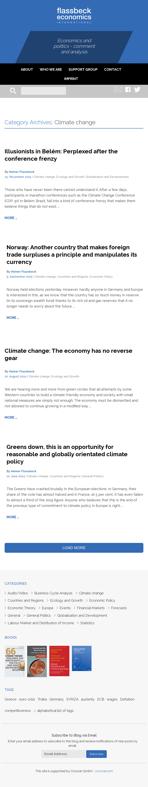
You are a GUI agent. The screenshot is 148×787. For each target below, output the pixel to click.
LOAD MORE (74, 548)
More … (11, 218)
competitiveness (18, 711)
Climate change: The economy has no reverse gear (68, 354)
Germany (56, 699)
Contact (112, 69)
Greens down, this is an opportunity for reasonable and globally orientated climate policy (67, 454)
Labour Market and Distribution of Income (41, 623)
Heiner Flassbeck (21, 172)
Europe (47, 608)
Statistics (87, 623)
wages (112, 699)
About (27, 69)
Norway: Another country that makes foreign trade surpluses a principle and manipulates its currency (72, 254)
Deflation (127, 699)
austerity (88, 699)
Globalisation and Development (107, 177)
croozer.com (104, 771)
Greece (11, 699)
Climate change (44, 177)
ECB (100, 699)
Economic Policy (101, 276)
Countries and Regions (72, 276)
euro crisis (27, 699)
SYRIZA (72, 699)
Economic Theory (21, 608)
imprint (71, 79)
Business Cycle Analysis (53, 593)
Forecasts (119, 608)
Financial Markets (91, 608)
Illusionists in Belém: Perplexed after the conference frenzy (61, 155)
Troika (42, 699)
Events (65, 608)
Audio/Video (18, 593)
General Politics (93, 476)
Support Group (83, 69)
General (14, 615)
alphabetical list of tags (55, 711)
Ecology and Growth (70, 177)
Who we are (51, 69)
